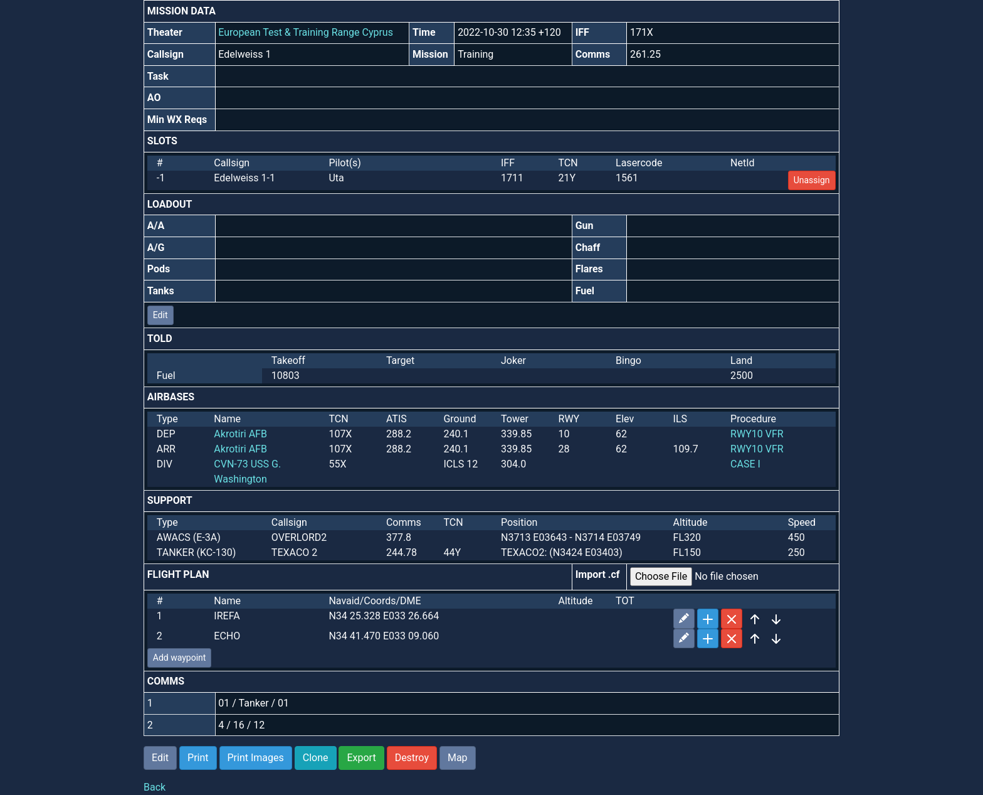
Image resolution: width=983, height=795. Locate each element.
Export (361, 758)
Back (155, 787)
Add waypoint (179, 658)
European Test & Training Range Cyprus (305, 32)
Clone (316, 758)
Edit (160, 315)
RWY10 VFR (757, 434)
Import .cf (598, 574)
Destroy (412, 758)
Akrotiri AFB (240, 434)
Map (458, 758)
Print (197, 758)
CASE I (745, 464)
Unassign (812, 180)
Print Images (256, 758)
